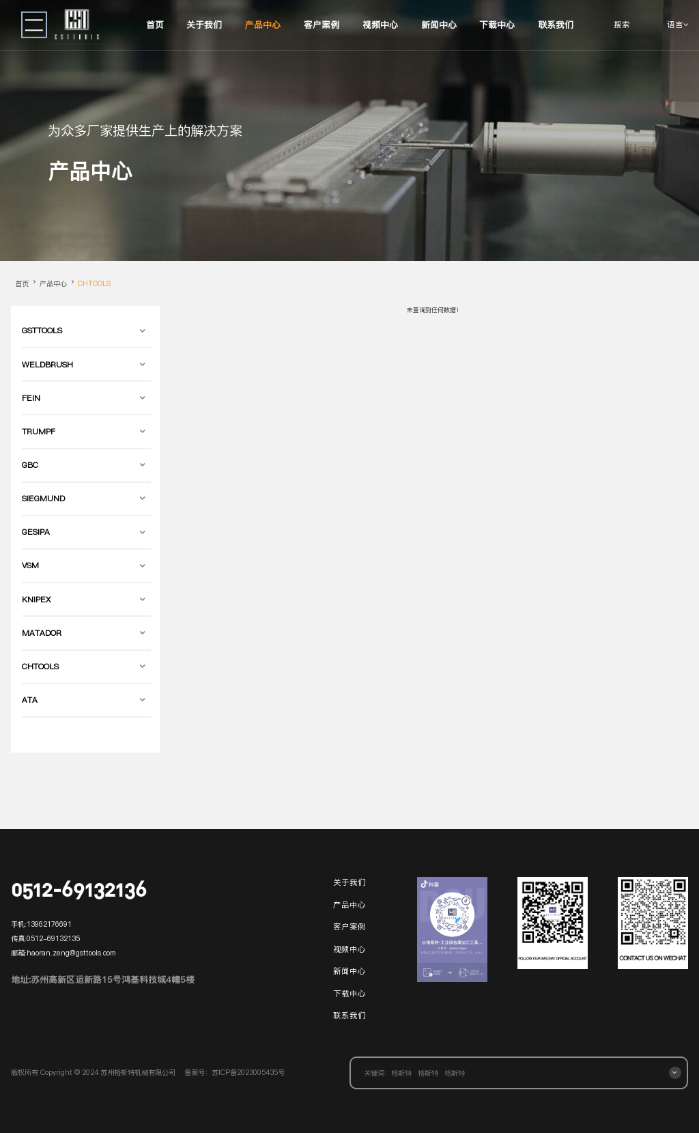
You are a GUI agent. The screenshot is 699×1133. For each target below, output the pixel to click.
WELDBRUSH (47, 364)
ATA (30, 700)
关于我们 (204, 24)
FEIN (31, 398)
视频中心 (380, 24)
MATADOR (41, 633)
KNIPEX (36, 599)
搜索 (622, 24)
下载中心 (497, 24)
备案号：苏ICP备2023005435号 (234, 1072)
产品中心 (263, 24)
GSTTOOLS (42, 330)
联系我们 (555, 24)
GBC (30, 465)
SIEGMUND (43, 498)
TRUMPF (38, 431)
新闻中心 (439, 24)
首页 (155, 24)
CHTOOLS (94, 283)
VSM (30, 565)
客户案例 (321, 24)
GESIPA (36, 532)
